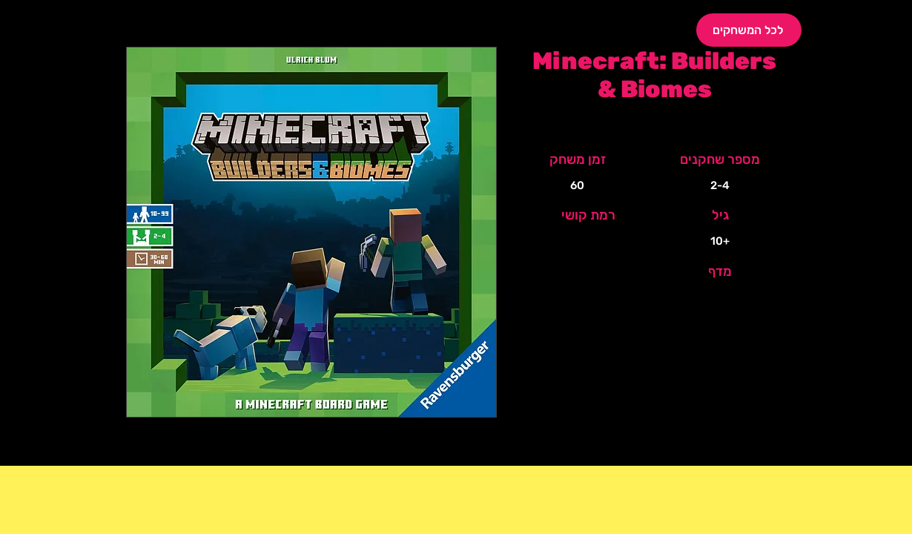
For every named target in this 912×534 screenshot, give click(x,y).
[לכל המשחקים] (749, 30)
